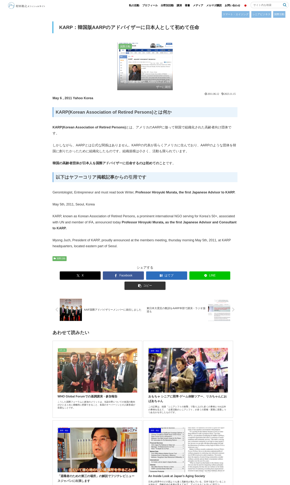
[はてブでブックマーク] (145, 275)
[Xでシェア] (70, 275)
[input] (270, 5)
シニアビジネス (261, 14)
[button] (284, 5)
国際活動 (279, 14)
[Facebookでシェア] (107, 275)
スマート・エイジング (236, 14)
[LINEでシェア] (182, 275)
